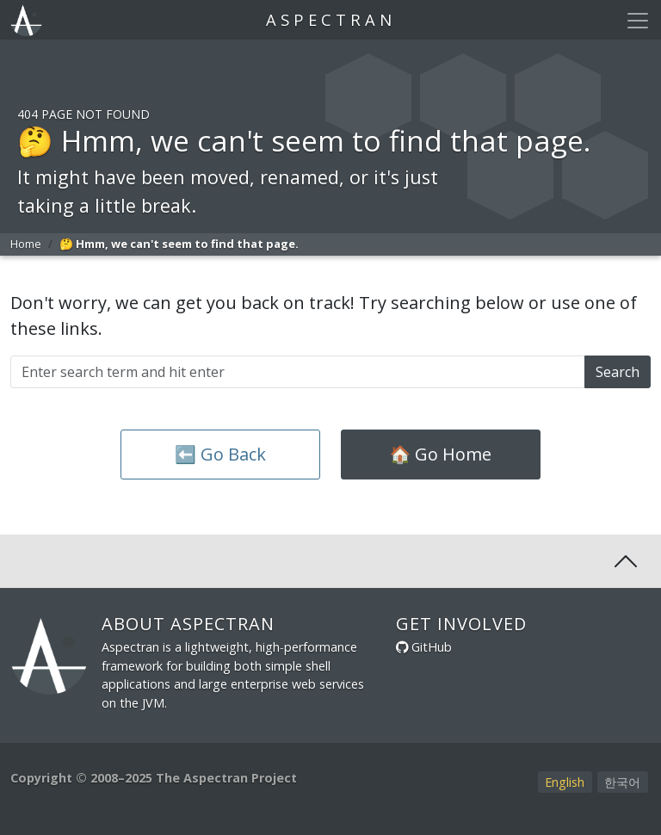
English (564, 782)
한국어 (622, 782)
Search (617, 371)
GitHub (431, 647)
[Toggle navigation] (638, 20)
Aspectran (331, 19)
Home (25, 243)
